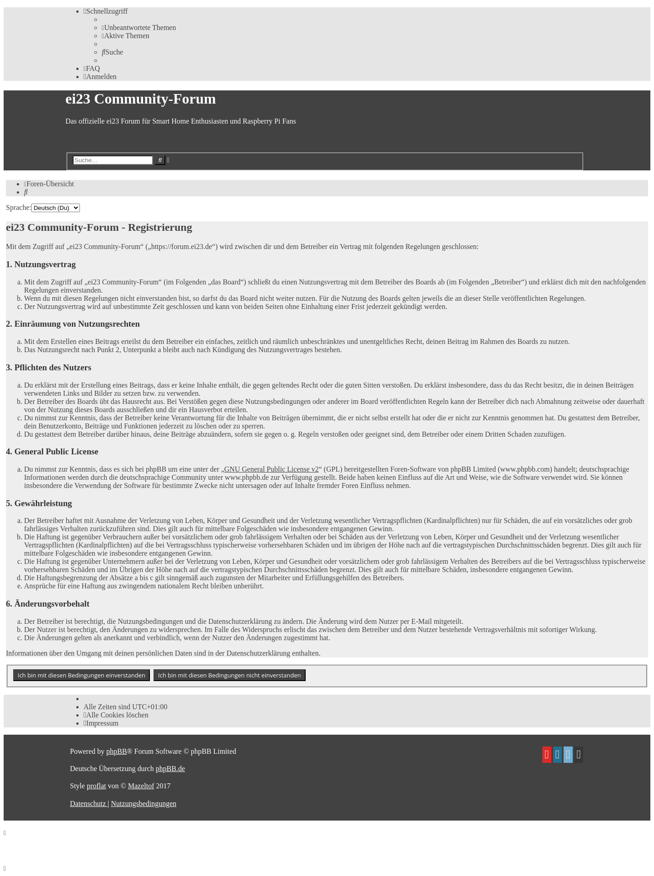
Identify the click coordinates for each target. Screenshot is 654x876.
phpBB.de (170, 768)
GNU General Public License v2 (271, 469)
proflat (96, 786)
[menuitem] (139, 27)
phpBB (116, 751)
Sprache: (18, 207)
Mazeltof (141, 786)
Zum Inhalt (81, 136)
